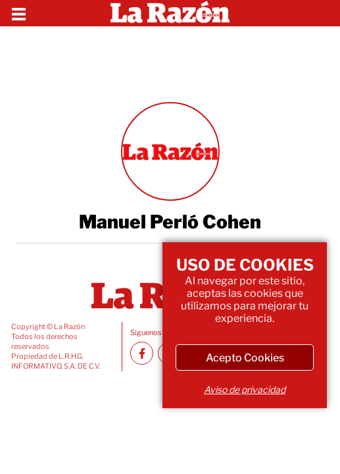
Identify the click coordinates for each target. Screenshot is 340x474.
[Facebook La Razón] (141, 353)
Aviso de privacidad (244, 389)
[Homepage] (170, 13)
